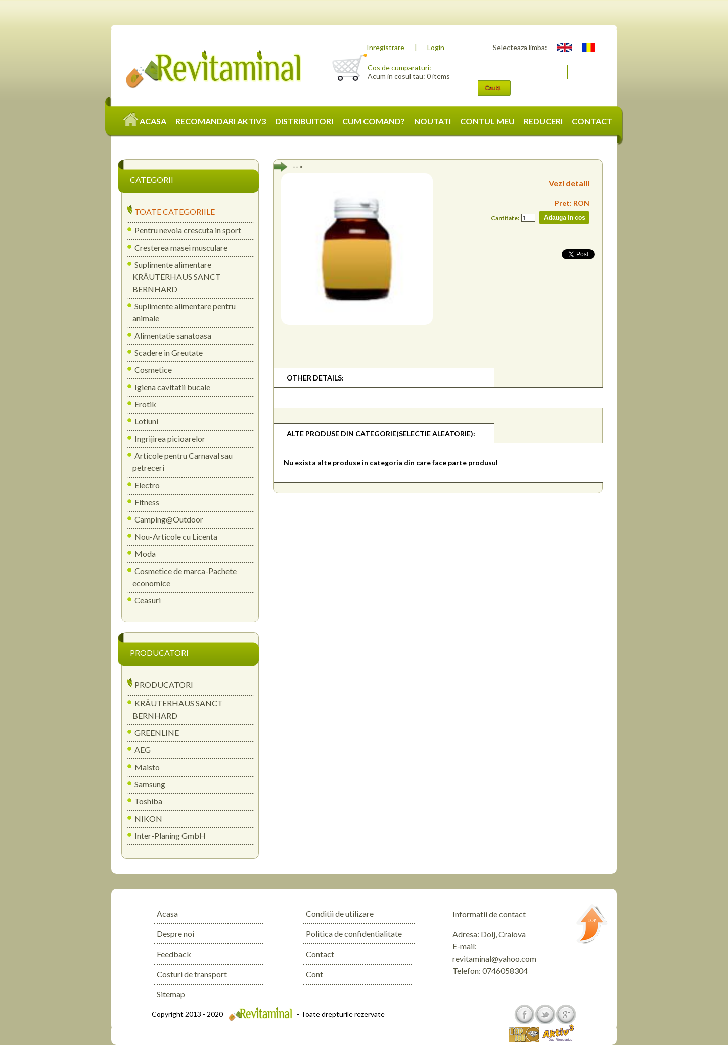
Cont (314, 974)
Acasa (167, 913)
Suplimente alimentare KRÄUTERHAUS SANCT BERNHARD (176, 277)
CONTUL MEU (487, 121)
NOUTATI (432, 121)
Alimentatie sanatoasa (172, 335)
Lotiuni (146, 421)
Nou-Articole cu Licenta (175, 536)
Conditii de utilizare (340, 913)
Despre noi (175, 933)
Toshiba (148, 801)
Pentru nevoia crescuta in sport (187, 230)
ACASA (145, 121)
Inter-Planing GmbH (170, 835)
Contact (320, 954)
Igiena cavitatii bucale (172, 387)
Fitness (146, 502)
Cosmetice (153, 369)
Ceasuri (147, 600)
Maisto (147, 767)
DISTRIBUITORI (304, 121)
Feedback (174, 954)
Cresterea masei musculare (181, 247)
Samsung (149, 784)
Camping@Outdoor (168, 519)
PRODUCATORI (163, 684)
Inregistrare (385, 47)
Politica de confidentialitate (354, 933)
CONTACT (592, 121)
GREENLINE (156, 732)
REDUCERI (543, 121)
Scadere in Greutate (168, 352)
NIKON (148, 818)
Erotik (145, 404)
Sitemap (171, 994)
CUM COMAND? (373, 121)
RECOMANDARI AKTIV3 (220, 121)
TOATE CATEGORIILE (174, 211)
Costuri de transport (192, 974)
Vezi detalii (569, 183)
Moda (145, 553)
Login (435, 47)
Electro (147, 485)
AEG (142, 749)
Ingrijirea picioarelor (169, 438)
